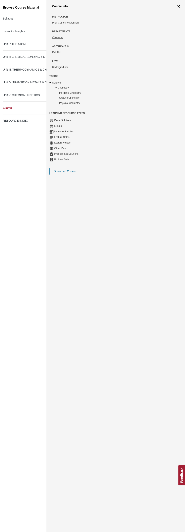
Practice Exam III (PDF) (24, 345)
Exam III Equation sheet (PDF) (28, 338)
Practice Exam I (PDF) (23, 148)
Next (28, 62)
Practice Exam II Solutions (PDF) (30, 297)
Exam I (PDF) (18, 162)
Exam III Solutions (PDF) (25, 366)
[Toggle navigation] (7, 5)
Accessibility (15, 505)
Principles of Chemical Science (52, 25)
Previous (17, 62)
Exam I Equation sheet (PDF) (28, 142)
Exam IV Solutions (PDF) (25, 415)
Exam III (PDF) (19, 359)
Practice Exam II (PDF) (24, 290)
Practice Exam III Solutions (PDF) (30, 352)
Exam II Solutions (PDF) (24, 311)
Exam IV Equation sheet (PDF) (29, 401)
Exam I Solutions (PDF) (24, 169)
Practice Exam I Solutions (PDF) (30, 155)
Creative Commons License (23, 510)
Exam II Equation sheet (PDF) (28, 283)
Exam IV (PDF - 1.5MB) (24, 408)
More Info (171, 40)
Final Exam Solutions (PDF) (27, 456)
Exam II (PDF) (18, 304)
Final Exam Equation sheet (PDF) (30, 442)
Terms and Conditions (20, 515)
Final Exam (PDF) (21, 449)
